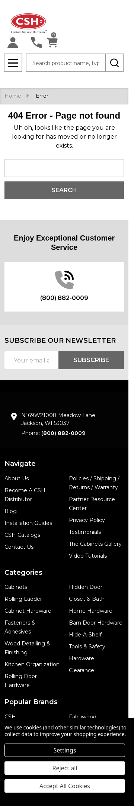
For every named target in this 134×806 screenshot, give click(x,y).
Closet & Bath (87, 599)
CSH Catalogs (22, 535)
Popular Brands (31, 702)
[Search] (114, 63)
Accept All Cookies (64, 786)
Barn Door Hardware (95, 622)
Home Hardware (90, 610)
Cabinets (15, 587)
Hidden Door (85, 587)
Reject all (64, 768)
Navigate (20, 464)
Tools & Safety (87, 646)
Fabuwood (82, 716)
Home (12, 96)
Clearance (81, 670)
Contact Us (19, 547)
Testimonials (85, 532)
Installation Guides (28, 523)
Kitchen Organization (32, 664)
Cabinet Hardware (27, 610)
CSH (10, 716)
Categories (23, 572)
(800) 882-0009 (63, 433)
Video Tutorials (88, 555)
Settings (65, 750)
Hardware (81, 658)
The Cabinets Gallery (95, 544)
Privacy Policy (87, 520)
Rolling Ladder (23, 599)
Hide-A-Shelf (85, 634)
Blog (10, 511)
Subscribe (91, 360)
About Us (16, 478)
